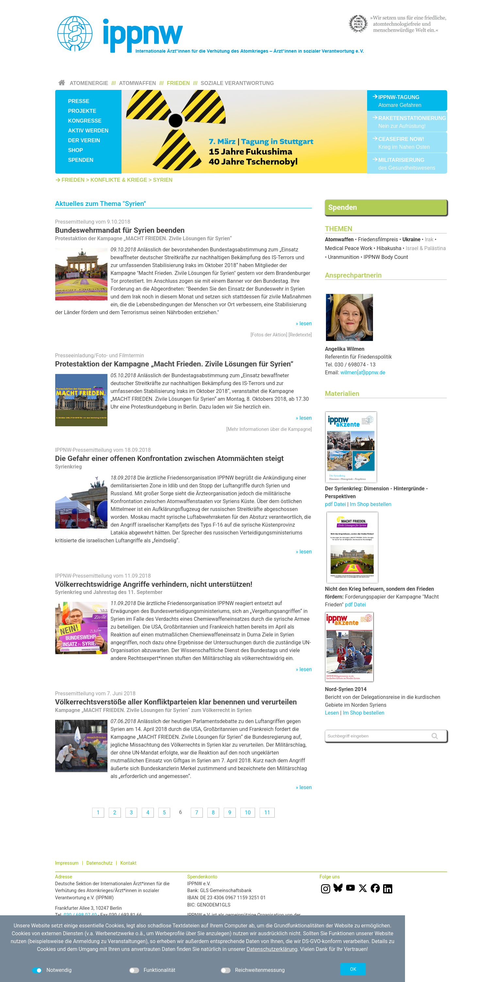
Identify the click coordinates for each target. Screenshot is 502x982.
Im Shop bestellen (370, 504)
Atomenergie (89, 83)
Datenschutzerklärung (272, 949)
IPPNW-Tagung (399, 97)
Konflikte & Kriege (118, 180)
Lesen (332, 713)
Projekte (82, 111)
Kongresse (85, 121)
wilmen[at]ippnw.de (362, 372)
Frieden (178, 83)
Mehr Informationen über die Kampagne (269, 429)
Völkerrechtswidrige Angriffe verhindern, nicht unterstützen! (153, 584)
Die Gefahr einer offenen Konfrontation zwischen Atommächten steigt (169, 458)
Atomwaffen (137, 83)
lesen (306, 323)
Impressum (67, 863)
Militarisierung (402, 160)
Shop (75, 150)
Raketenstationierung (407, 118)
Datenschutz (99, 863)
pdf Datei (335, 504)
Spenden (80, 160)
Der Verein (84, 140)
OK (353, 969)
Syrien (163, 180)
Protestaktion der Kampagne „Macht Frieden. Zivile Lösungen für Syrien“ (174, 364)
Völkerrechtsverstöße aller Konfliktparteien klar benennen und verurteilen (176, 702)
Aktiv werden (88, 130)
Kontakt (128, 863)
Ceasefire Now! (401, 139)
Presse (78, 101)
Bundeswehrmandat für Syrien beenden (120, 230)
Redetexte (300, 335)
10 (248, 812)
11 (267, 812)
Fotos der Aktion (269, 335)
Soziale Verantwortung (237, 83)
